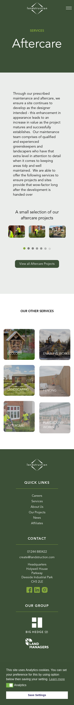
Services (37, 501)
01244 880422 (37, 551)
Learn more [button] (57, 679)
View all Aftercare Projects (37, 263)
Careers (37, 495)
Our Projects (37, 512)
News (37, 517)
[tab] (41, 249)
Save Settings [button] (37, 695)
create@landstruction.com (37, 557)
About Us (37, 507)
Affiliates (37, 523)
